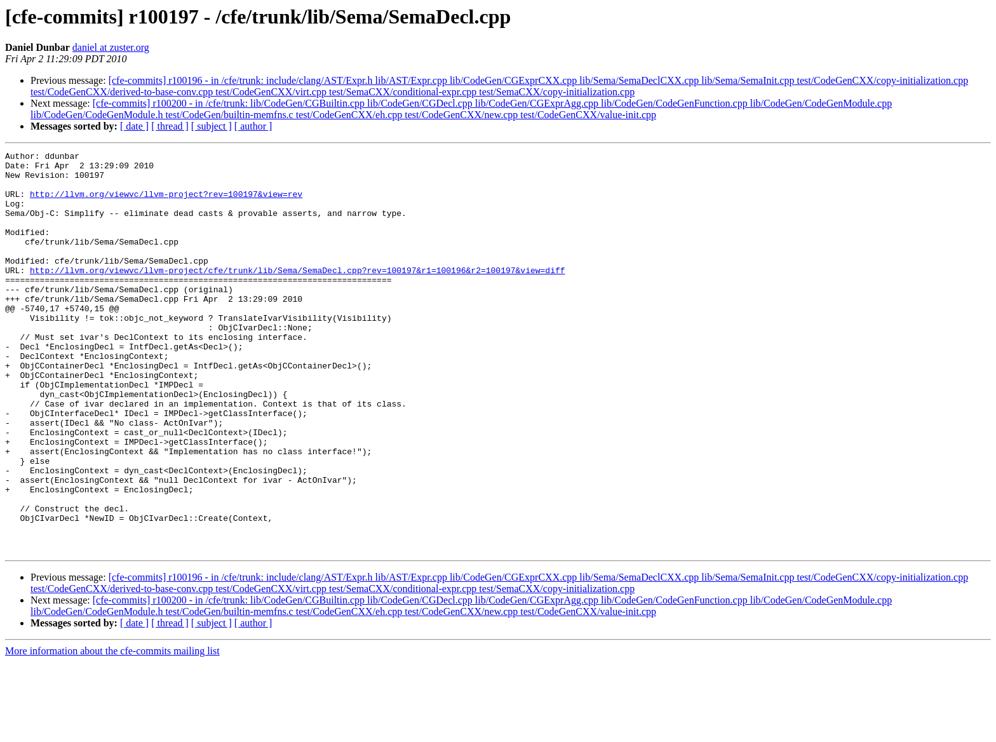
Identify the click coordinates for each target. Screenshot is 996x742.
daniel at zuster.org (110, 47)
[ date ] (134, 126)
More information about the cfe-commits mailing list (112, 730)
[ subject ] (211, 126)
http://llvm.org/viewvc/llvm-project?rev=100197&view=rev (166, 203)
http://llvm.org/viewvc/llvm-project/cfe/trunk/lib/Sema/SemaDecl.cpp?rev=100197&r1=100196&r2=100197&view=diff (297, 294)
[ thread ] (170, 126)
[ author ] (253, 126)
